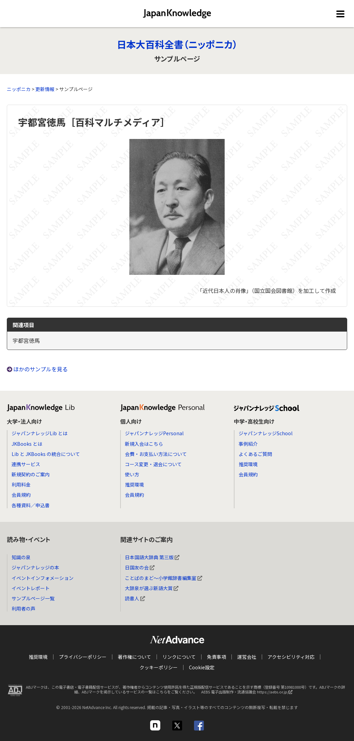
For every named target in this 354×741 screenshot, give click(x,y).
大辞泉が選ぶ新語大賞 (151, 588)
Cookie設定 (201, 667)
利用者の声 (23, 608)
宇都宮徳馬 (26, 340)
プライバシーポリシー (83, 656)
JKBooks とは (27, 443)
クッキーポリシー (159, 667)
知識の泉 (21, 557)
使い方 (132, 474)
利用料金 (21, 484)
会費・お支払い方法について (156, 454)
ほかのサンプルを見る (40, 369)
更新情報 (44, 89)
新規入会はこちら (144, 443)
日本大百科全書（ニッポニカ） (177, 44)
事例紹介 (248, 443)
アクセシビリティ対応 (291, 656)
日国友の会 (140, 567)
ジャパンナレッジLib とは (39, 433)
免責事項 (216, 656)
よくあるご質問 (255, 454)
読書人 (135, 598)
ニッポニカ (19, 89)
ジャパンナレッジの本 (35, 567)
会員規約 (21, 494)
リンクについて (179, 656)
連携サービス (26, 464)
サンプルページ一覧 (33, 598)
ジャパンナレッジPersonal (154, 433)
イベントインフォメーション (43, 578)
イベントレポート (31, 588)
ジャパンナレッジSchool (265, 433)
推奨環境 (134, 484)
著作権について (134, 656)
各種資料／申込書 (31, 505)
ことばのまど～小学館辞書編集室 (163, 578)
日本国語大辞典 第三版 (152, 557)
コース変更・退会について (153, 464)
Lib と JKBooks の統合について (46, 454)
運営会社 (246, 656)
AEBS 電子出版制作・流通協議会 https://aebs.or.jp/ (248, 693)
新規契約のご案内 (31, 474)
